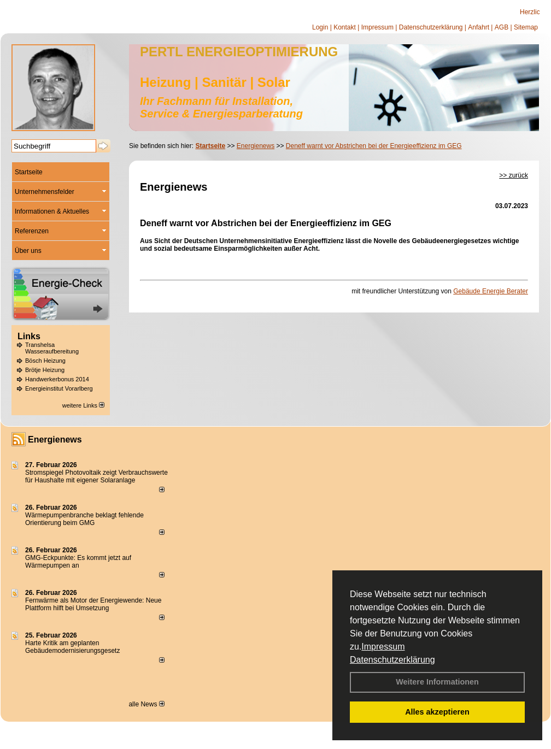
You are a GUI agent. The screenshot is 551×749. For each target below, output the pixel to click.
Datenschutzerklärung (392, 659)
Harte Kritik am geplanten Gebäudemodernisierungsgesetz (72, 646)
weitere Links (83, 405)
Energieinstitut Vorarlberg (59, 388)
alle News (146, 704)
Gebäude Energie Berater (490, 291)
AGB (501, 27)
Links (28, 336)
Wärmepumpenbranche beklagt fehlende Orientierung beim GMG (84, 519)
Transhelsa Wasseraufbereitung (52, 348)
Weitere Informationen (437, 681)
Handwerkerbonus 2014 (57, 379)
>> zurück (513, 175)
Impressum (383, 646)
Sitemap (526, 27)
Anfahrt (478, 27)
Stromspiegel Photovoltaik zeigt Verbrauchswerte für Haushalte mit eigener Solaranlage (96, 476)
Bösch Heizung (45, 360)
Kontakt (344, 27)
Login (320, 27)
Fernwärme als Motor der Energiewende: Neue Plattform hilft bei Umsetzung (93, 604)
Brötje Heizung (45, 370)
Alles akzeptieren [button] (437, 711)
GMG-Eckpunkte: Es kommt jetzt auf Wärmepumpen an (78, 561)
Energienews (55, 439)
